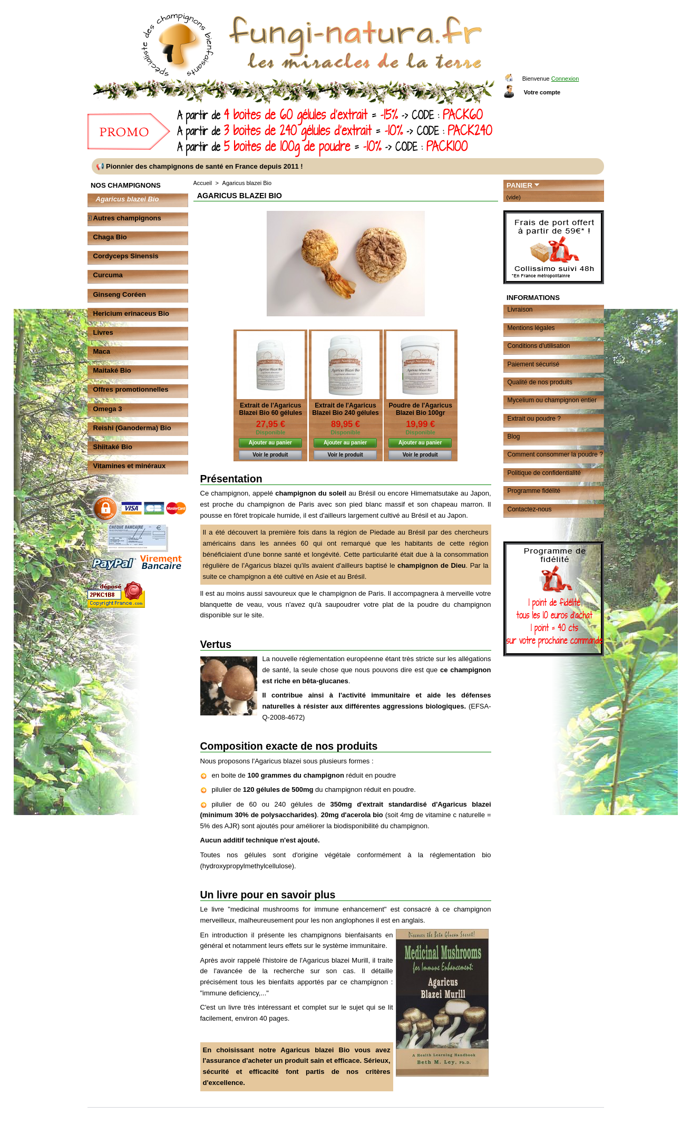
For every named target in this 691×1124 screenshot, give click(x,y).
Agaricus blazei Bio (127, 199)
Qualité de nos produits (540, 382)
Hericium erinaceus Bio (131, 313)
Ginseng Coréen (119, 294)
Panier (519, 185)
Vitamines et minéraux (129, 466)
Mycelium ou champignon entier (552, 400)
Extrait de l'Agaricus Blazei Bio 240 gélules (345, 409)
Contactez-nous (530, 509)
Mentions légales (531, 328)
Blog (514, 436)
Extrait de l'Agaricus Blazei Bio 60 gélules (270, 409)
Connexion (565, 78)
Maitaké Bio (112, 370)
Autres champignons (127, 218)
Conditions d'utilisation (539, 346)
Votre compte (542, 92)
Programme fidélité (534, 491)
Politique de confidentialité (544, 473)
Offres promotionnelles (131, 389)
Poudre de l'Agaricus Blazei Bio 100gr (420, 409)
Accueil (202, 183)
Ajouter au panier (270, 442)
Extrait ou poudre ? (534, 418)
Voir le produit (270, 455)
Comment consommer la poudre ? (555, 454)
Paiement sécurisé (534, 364)
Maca (102, 351)
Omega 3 (107, 409)
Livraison (520, 309)
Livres (103, 332)
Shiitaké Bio (112, 447)
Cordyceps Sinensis (126, 256)
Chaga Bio (110, 237)
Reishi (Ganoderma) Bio (132, 428)
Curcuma (108, 275)
